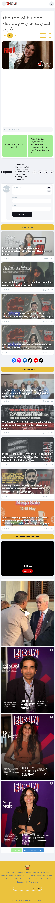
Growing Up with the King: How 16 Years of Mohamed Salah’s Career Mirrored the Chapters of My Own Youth (24, 488)
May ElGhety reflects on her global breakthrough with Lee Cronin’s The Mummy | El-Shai (26, 250)
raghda (6, 172)
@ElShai (27, 566)
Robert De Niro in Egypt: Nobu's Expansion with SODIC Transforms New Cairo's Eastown (40, 146)
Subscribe (27, 571)
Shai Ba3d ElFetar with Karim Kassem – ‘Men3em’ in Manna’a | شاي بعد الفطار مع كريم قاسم (27, 315)
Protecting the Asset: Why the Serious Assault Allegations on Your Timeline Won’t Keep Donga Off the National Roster (27, 456)
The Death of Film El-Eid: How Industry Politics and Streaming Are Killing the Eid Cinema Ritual (26, 425)
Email (15, 205)
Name (15, 198)
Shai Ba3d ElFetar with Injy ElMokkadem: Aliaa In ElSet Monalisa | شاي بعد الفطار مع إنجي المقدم (27, 346)
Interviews (7, 14)
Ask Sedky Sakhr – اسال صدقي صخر (14, 146)
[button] (4, 3)
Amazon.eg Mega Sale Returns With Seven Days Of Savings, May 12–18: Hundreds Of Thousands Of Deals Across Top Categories (26, 520)
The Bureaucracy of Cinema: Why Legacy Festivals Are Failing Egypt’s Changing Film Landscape (25, 393)
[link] (50, 35)
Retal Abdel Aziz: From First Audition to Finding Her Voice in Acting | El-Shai (27, 284)
